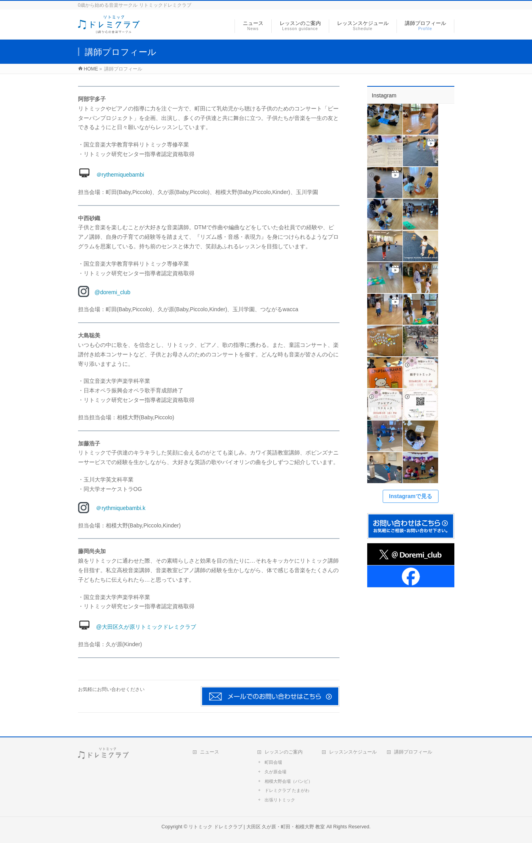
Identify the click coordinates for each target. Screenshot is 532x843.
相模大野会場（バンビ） (289, 781)
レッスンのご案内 (284, 752)
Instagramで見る (410, 496)
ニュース (209, 752)
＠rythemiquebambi (111, 174)
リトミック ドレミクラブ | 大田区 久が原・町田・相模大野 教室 (257, 827)
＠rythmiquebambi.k (117, 508)
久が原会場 (275, 771)
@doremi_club (104, 292)
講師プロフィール (413, 752)
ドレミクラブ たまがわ (287, 790)
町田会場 (273, 762)
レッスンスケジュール (353, 752)
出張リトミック (280, 799)
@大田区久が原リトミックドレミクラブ (137, 627)
